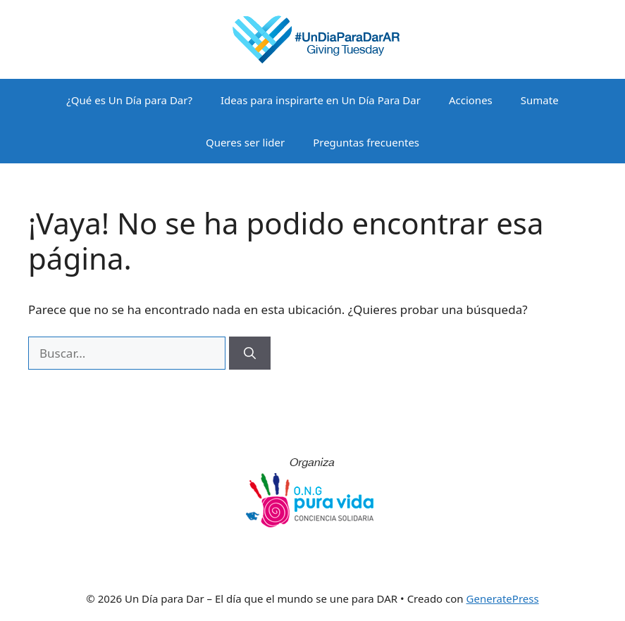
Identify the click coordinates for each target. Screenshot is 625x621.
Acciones (471, 100)
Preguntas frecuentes (366, 142)
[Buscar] (250, 353)
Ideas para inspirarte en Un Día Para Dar (321, 100)
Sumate (540, 100)
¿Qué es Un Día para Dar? (129, 100)
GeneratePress (502, 598)
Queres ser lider (245, 142)
